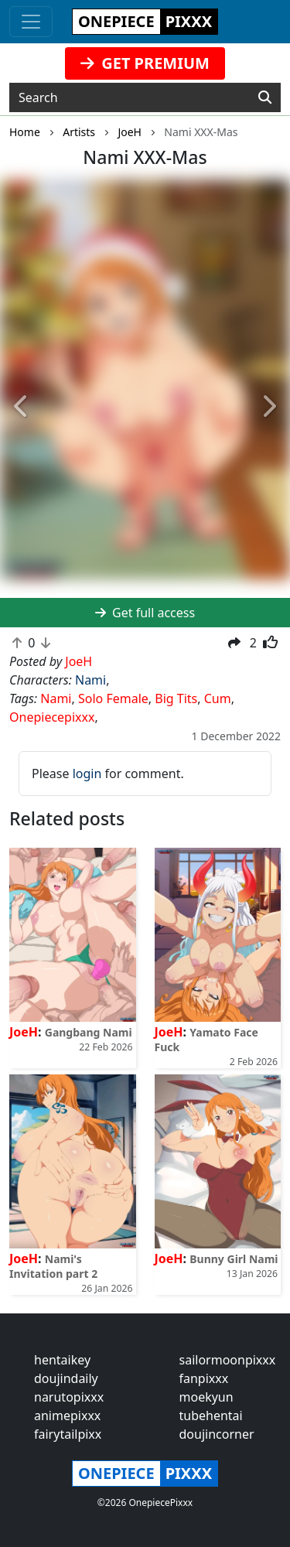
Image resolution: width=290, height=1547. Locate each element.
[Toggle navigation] (31, 21)
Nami (90, 679)
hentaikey (62, 1359)
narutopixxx (69, 1396)
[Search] (265, 97)
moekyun (206, 1396)
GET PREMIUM (145, 63)
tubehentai (211, 1415)
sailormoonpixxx (227, 1359)
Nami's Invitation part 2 (53, 1266)
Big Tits (176, 698)
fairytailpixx (67, 1434)
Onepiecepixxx (51, 717)
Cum (217, 698)
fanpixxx (204, 1378)
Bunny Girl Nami (233, 1259)
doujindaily (66, 1378)
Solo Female (113, 698)
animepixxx (67, 1415)
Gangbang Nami (88, 1032)
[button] (21, 406)
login (87, 773)
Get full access (145, 612)
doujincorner (216, 1434)
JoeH (23, 1031)
